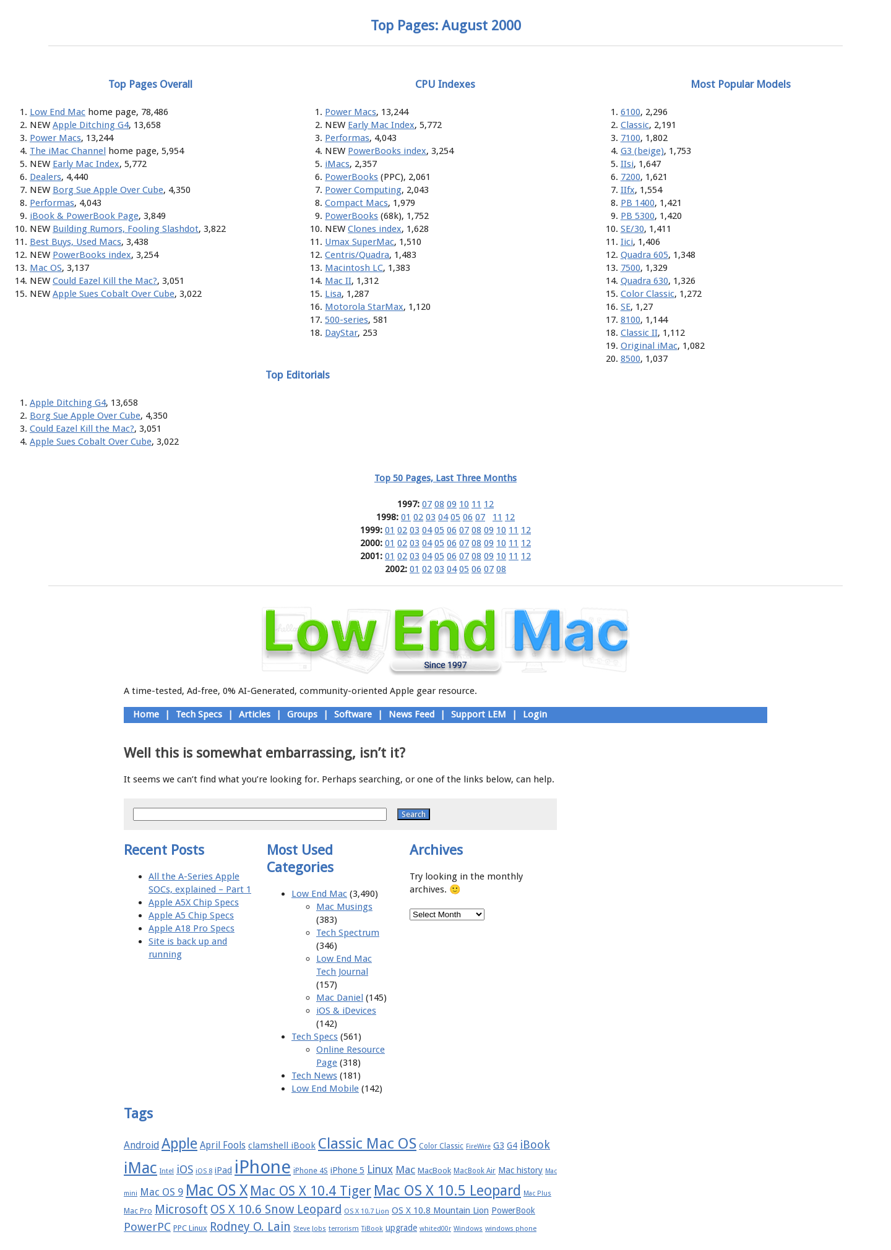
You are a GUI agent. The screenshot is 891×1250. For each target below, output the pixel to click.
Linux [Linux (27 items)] (380, 1169)
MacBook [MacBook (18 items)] (434, 1170)
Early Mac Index (86, 163)
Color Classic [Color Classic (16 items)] (441, 1146)
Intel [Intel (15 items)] (167, 1171)
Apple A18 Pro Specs (191, 928)
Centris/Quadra (357, 254)
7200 (630, 176)
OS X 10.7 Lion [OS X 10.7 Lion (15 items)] (366, 1211)
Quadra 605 (644, 254)
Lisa (333, 293)
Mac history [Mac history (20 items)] (520, 1170)
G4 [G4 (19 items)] (512, 1145)
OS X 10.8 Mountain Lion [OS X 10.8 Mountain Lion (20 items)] (440, 1210)
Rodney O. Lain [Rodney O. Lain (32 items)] (250, 1227)
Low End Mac (57, 112)
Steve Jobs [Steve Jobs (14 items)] (309, 1229)
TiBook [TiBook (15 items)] (372, 1229)
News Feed (411, 714)
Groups (302, 714)
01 (406, 517)
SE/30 (632, 228)
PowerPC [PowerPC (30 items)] (147, 1226)
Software (353, 714)
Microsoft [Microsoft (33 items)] (181, 1209)
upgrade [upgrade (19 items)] (401, 1228)
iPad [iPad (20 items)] (223, 1170)
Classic (635, 125)
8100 (630, 319)
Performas (52, 202)
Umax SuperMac (359, 241)
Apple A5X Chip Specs (193, 902)
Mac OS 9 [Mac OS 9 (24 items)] (161, 1192)
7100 (630, 137)
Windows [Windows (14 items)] (468, 1229)
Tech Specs (199, 714)
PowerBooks (351, 176)
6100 (630, 112)
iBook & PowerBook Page (84, 215)
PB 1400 (638, 202)
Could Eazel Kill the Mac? (105, 280)
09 (452, 504)
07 (427, 504)
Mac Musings (344, 906)
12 (489, 504)
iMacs (337, 163)
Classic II (639, 332)
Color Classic (647, 293)
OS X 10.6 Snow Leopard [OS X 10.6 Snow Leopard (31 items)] (276, 1209)
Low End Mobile (325, 1088)
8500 (630, 358)
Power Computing (363, 189)
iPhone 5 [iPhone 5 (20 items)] (347, 1170)
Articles (254, 714)
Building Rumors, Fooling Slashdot (126, 228)
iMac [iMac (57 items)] (140, 1167)
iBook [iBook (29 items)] (535, 1144)
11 (476, 504)
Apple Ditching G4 (91, 125)
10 (464, 504)
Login (535, 714)
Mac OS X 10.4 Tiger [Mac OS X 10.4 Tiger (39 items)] (310, 1191)
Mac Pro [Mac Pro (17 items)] (138, 1210)
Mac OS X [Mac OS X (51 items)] (217, 1190)
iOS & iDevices (346, 1010)
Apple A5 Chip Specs (191, 915)
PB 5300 (638, 215)
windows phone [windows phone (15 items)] (510, 1229)
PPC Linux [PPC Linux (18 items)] (190, 1228)
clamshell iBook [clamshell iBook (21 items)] (282, 1145)
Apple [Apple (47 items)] (179, 1143)
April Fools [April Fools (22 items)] (223, 1145)
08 (439, 504)
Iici (627, 241)
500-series (346, 319)
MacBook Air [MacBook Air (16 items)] (475, 1171)
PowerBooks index (92, 254)
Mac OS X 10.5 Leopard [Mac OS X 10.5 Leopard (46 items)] (447, 1190)
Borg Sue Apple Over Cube (108, 189)
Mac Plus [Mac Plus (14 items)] (537, 1193)
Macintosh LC (354, 267)
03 (431, 517)
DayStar (341, 332)
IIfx (628, 189)
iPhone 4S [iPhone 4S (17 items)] (310, 1170)
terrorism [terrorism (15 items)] (344, 1229)
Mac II (338, 280)
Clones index (375, 228)
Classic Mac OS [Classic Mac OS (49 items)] (367, 1143)
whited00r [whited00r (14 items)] (435, 1229)
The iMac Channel (68, 150)
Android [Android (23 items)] (141, 1145)
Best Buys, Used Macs (75, 241)
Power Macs (55, 137)
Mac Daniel (339, 997)
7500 (630, 267)
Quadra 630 (644, 280)
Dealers (45, 176)
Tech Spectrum (347, 932)
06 (468, 517)
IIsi (627, 163)
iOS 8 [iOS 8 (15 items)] (204, 1171)
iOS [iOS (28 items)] (184, 1169)
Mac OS (46, 267)
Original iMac (649, 345)
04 (443, 517)
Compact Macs (356, 202)
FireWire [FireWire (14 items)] (478, 1146)
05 (455, 517)
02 (418, 517)
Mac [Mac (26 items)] (405, 1169)
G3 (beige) (642, 150)
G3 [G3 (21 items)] (498, 1145)
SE (626, 306)
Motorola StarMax (364, 306)
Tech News (314, 1075)
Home (146, 714)
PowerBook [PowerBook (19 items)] (513, 1210)
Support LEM (478, 714)
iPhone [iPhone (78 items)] (263, 1167)
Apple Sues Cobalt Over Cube (113, 293)
